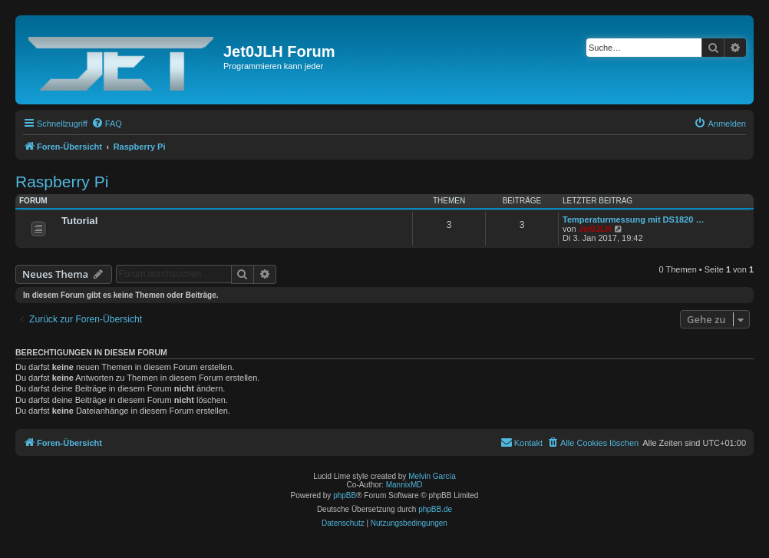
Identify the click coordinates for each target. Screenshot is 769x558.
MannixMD (404, 484)
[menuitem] (106, 123)
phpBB (344, 495)
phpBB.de (435, 509)
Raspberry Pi (61, 181)
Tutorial (79, 220)
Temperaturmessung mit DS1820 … (633, 219)
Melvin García (432, 476)
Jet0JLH (595, 228)
